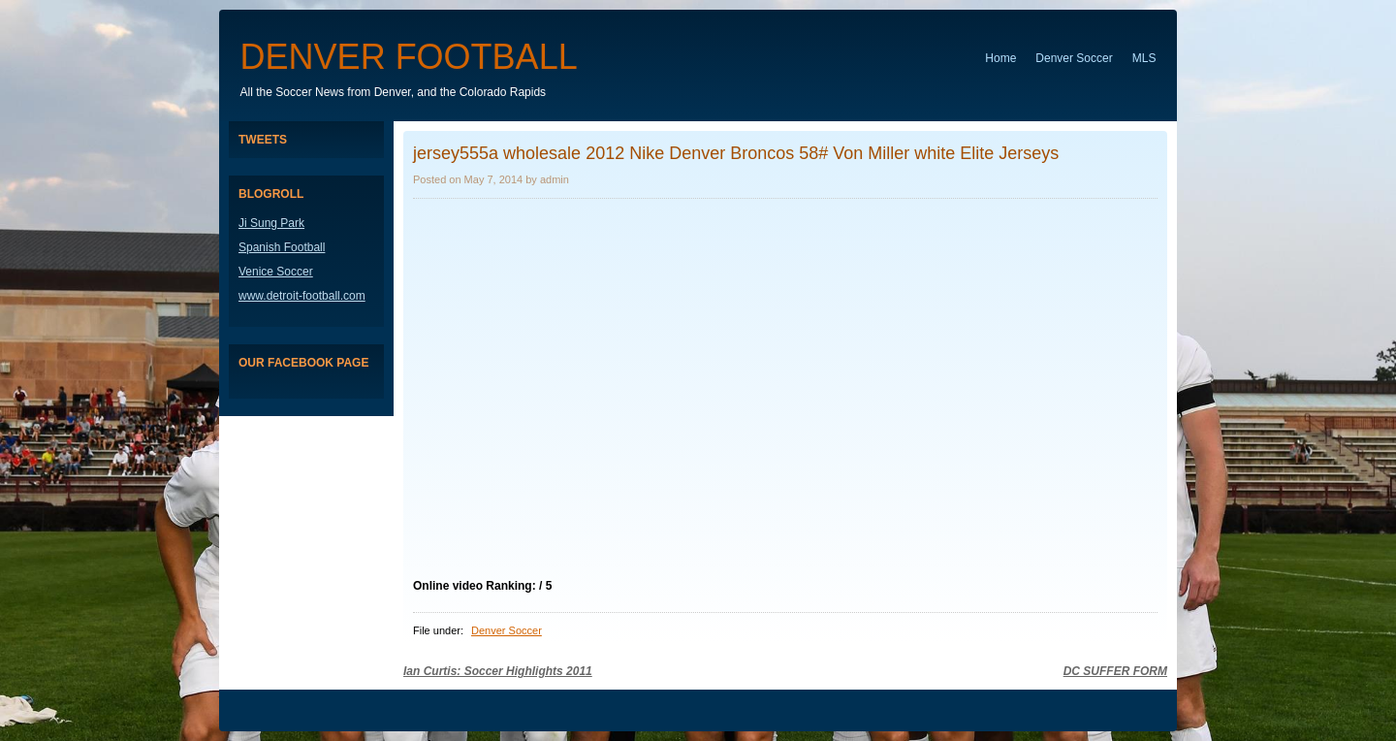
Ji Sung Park (271, 223)
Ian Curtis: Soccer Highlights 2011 (497, 671)
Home (1000, 58)
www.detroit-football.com (301, 296)
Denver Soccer (1073, 58)
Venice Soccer (275, 271)
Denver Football (409, 57)
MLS (1144, 58)
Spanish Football (281, 247)
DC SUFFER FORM (1115, 671)
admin (554, 179)
